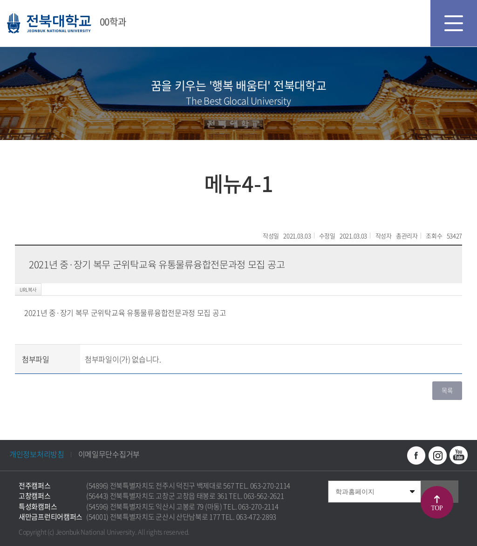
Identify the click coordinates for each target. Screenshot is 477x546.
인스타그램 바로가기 (437, 455)
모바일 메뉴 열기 (453, 23)
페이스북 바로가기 (416, 455)
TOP (437, 508)
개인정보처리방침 (36, 453)
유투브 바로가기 (458, 455)
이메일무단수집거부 (109, 453)
